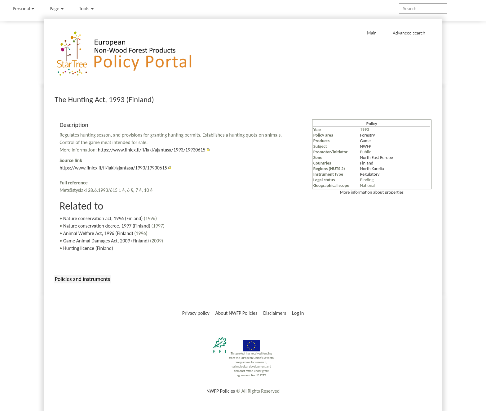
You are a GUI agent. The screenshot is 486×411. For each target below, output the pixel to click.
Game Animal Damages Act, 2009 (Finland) (106, 241)
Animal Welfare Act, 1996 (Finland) (98, 233)
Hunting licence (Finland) (88, 248)
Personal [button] (23, 8)
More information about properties (372, 192)
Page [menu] (57, 8)
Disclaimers (274, 313)
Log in (298, 313)
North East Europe (376, 157)
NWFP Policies (220, 391)
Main (372, 32)
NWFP (365, 146)
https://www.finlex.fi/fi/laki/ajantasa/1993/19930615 (151, 150)
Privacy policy (196, 313)
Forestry (367, 135)
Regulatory (370, 174)
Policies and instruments (82, 279)
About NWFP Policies (236, 313)
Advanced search (409, 32)
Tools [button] (86, 8)
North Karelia (372, 168)
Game (365, 140)
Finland (366, 163)
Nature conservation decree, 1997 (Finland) (106, 226)
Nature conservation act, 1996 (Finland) (103, 218)
